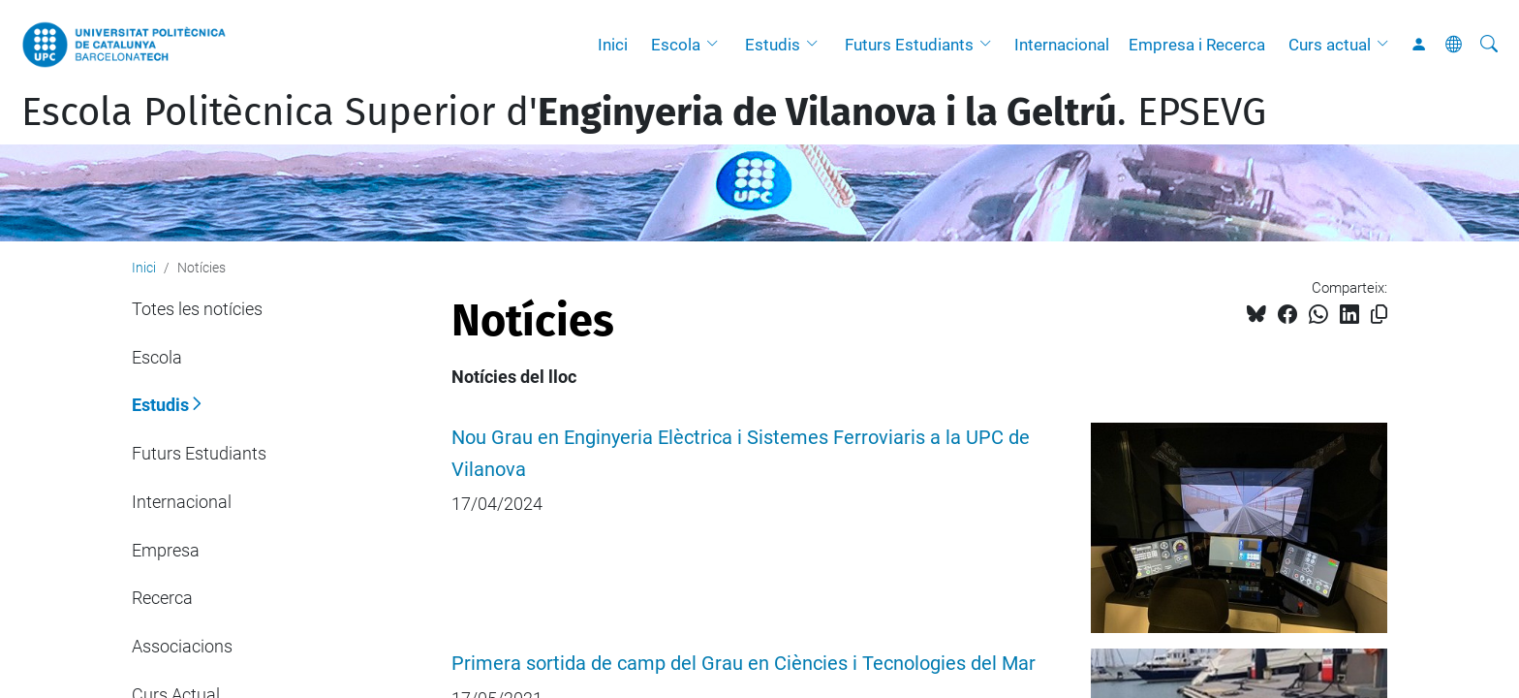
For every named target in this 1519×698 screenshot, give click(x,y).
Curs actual (1329, 44)
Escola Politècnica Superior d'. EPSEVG (643, 112)
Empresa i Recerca (1197, 44)
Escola (675, 44)
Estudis (772, 44)
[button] (716, 44)
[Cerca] (1489, 44)
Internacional (1061, 44)
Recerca (162, 597)
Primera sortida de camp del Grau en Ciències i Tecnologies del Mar (743, 663)
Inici (613, 44)
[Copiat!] (1379, 314)
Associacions (182, 646)
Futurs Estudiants (909, 44)
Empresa (166, 550)
